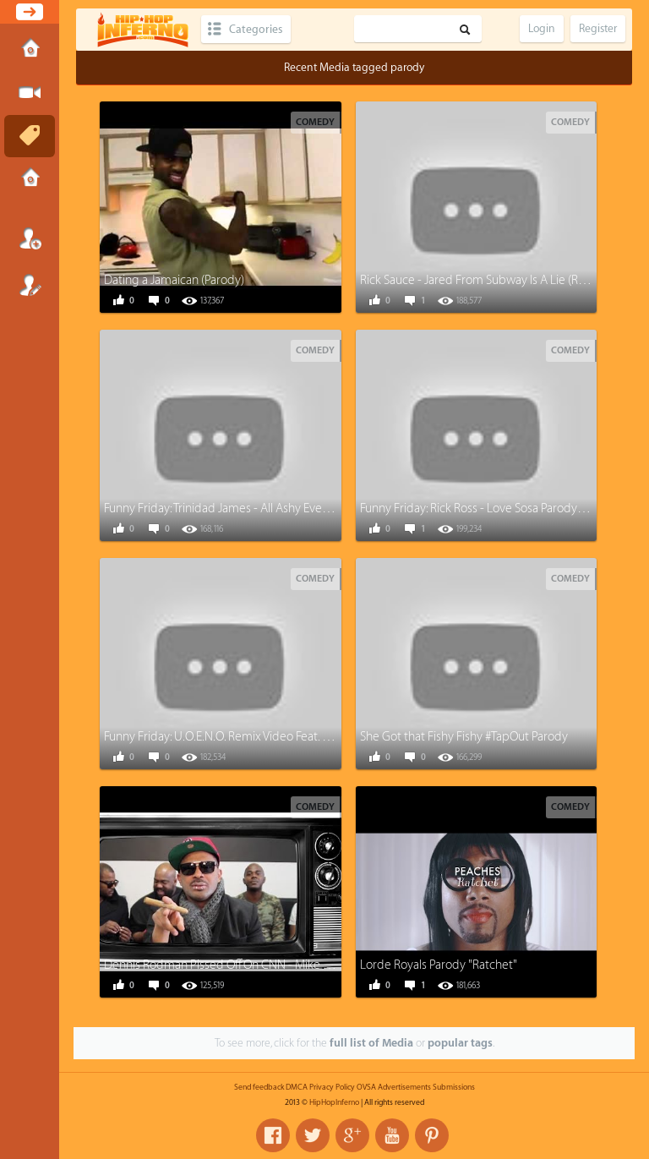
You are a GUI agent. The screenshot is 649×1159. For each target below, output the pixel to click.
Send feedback (259, 1087)
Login (29, 238)
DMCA (297, 1087)
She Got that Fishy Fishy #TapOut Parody (464, 737)
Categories (255, 29)
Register (29, 285)
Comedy (315, 122)
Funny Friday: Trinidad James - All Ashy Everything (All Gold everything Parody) (306, 508)
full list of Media (371, 1042)
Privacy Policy (332, 1087)
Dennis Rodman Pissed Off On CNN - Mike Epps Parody (246, 965)
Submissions (29, 179)
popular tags (460, 1042)
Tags (29, 136)
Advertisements (404, 1087)
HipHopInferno (334, 1102)
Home (29, 50)
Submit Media (29, 93)
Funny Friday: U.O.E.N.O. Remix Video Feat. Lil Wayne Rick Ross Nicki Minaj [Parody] (314, 737)
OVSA (366, 1087)
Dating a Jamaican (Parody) (174, 280)
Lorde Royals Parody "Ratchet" (438, 965)
